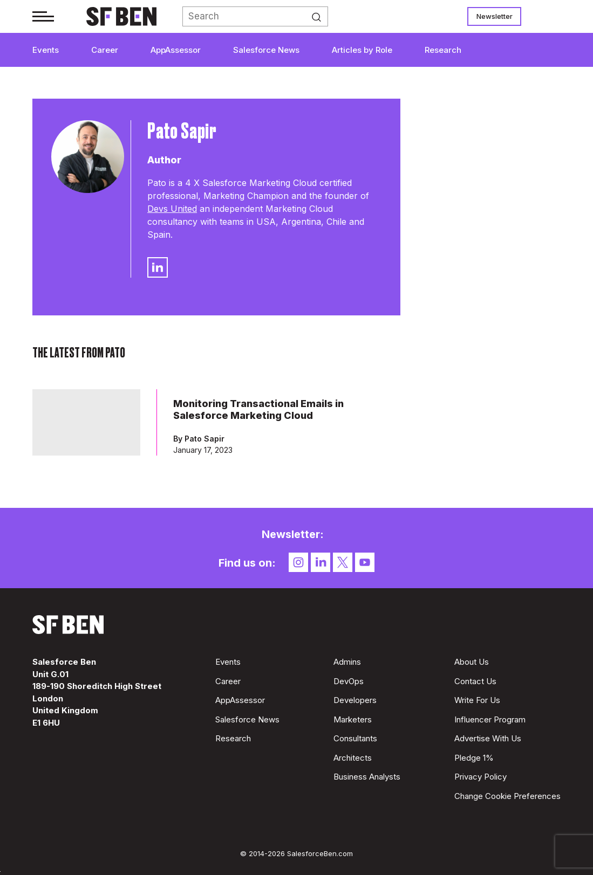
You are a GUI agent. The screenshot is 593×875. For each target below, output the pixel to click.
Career (104, 50)
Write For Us (477, 700)
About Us (471, 662)
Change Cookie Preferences (507, 796)
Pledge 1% (474, 758)
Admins (347, 662)
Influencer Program (490, 719)
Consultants (355, 738)
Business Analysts (366, 776)
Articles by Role (362, 50)
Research (443, 50)
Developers (355, 700)
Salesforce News (266, 50)
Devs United (172, 208)
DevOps (348, 681)
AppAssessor (176, 50)
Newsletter (494, 16)
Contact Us (475, 681)
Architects (352, 758)
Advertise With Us (487, 738)
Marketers (352, 719)
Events (45, 50)
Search (319, 16)
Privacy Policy (480, 776)
